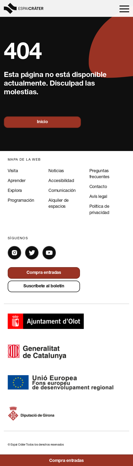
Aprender (17, 180)
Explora (15, 190)
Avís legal (98, 196)
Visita (13, 170)
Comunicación (61, 190)
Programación (21, 200)
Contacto (98, 186)
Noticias (56, 170)
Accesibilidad (61, 180)
